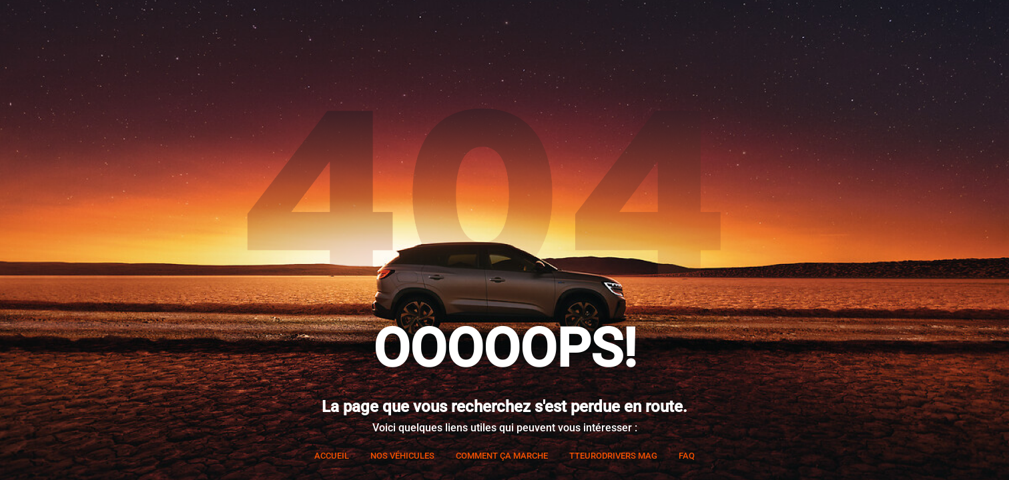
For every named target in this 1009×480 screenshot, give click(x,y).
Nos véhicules (402, 456)
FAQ (687, 456)
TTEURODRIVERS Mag (613, 456)
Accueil (331, 456)
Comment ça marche (502, 456)
